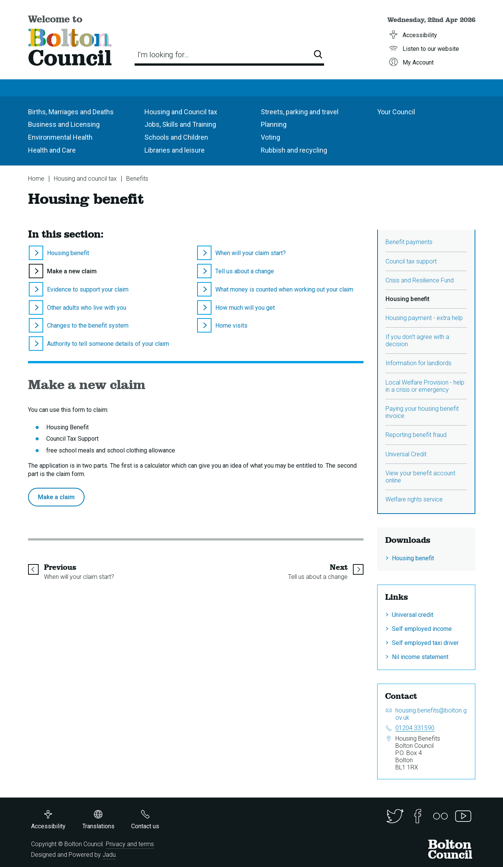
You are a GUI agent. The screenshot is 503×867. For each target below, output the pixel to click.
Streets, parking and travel (299, 112)
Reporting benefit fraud (416, 434)
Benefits (137, 178)
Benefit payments (408, 242)
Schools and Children (176, 137)
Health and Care (52, 150)
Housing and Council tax (180, 112)
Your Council (396, 112)
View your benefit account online (420, 477)
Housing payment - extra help (424, 318)
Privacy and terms (130, 844)
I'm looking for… (163, 54)
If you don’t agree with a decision (417, 340)
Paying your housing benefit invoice (422, 412)
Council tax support (411, 261)
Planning (274, 124)
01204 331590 (414, 727)
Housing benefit (413, 558)
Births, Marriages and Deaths (71, 112)
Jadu (109, 854)
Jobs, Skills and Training (180, 124)
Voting (270, 137)
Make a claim (56, 497)
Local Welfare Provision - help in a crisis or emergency (424, 386)
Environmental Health (60, 137)
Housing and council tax (85, 178)
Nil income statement (420, 656)
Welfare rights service (414, 499)
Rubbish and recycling (294, 150)
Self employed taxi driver (425, 642)
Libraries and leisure (174, 150)
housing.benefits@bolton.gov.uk (431, 714)
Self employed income (422, 628)
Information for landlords (418, 363)
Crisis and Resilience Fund (419, 280)
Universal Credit (405, 454)
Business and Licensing (64, 124)
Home (36, 178)
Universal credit (412, 614)
